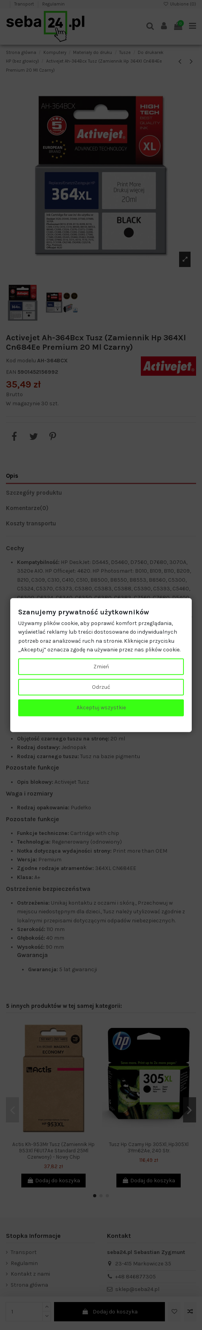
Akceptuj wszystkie (101, 707)
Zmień (101, 666)
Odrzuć (101, 687)
